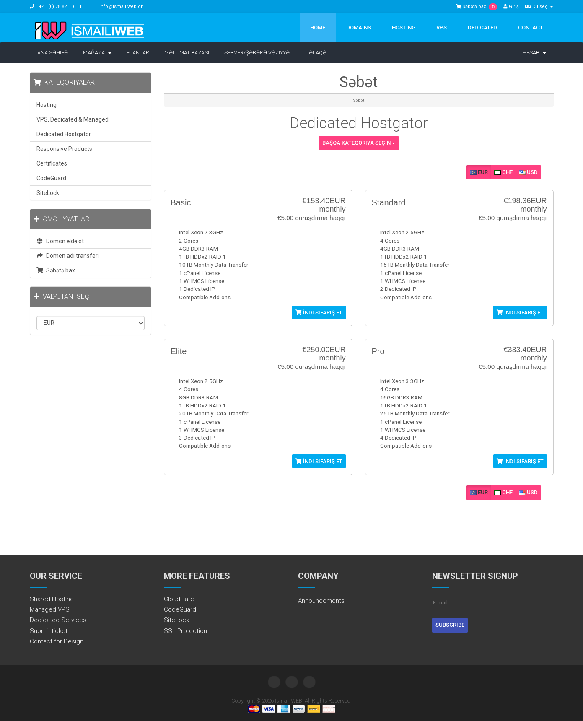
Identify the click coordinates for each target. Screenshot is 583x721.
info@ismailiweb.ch (121, 6)
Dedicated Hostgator (63, 134)
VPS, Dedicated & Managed (72, 119)
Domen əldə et (60, 241)
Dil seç (539, 6)
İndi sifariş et (318, 312)
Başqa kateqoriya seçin (358, 143)
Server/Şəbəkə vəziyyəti (259, 52)
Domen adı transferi (67, 255)
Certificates (51, 163)
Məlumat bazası (186, 52)
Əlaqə (317, 52)
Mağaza (97, 52)
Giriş (511, 6)
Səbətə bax (55, 270)
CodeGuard (51, 178)
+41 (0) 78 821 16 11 (60, 6)
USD (528, 172)
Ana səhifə (52, 52)
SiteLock (47, 192)
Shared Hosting (52, 599)
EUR (479, 172)
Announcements (321, 600)
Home (317, 27)
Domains (358, 27)
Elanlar (138, 52)
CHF (503, 172)
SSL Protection (185, 631)
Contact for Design (56, 641)
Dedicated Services (58, 620)
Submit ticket (48, 631)
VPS (441, 27)
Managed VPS (50, 609)
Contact (530, 27)
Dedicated (482, 27)
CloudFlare (179, 599)
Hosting (403, 27)
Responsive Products (64, 148)
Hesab (534, 52)
